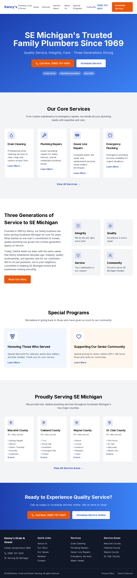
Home (36, 7)
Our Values (43, 552)
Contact (90, 7)
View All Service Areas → (68, 468)
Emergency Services (81, 556)
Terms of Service (125, 573)
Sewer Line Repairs (80, 552)
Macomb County (112, 543)
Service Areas (56, 6)
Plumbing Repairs (79, 547)
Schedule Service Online (91, 515)
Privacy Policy (108, 573)
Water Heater (77, 560)
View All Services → (68, 184)
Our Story (42, 547)
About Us (67, 6)
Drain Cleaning (78, 543)
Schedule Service (120, 7)
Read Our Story (17, 279)
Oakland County (112, 547)
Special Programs (77, 6)
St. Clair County (112, 556)
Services (46, 7)
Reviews (41, 556)
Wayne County (111, 552)
